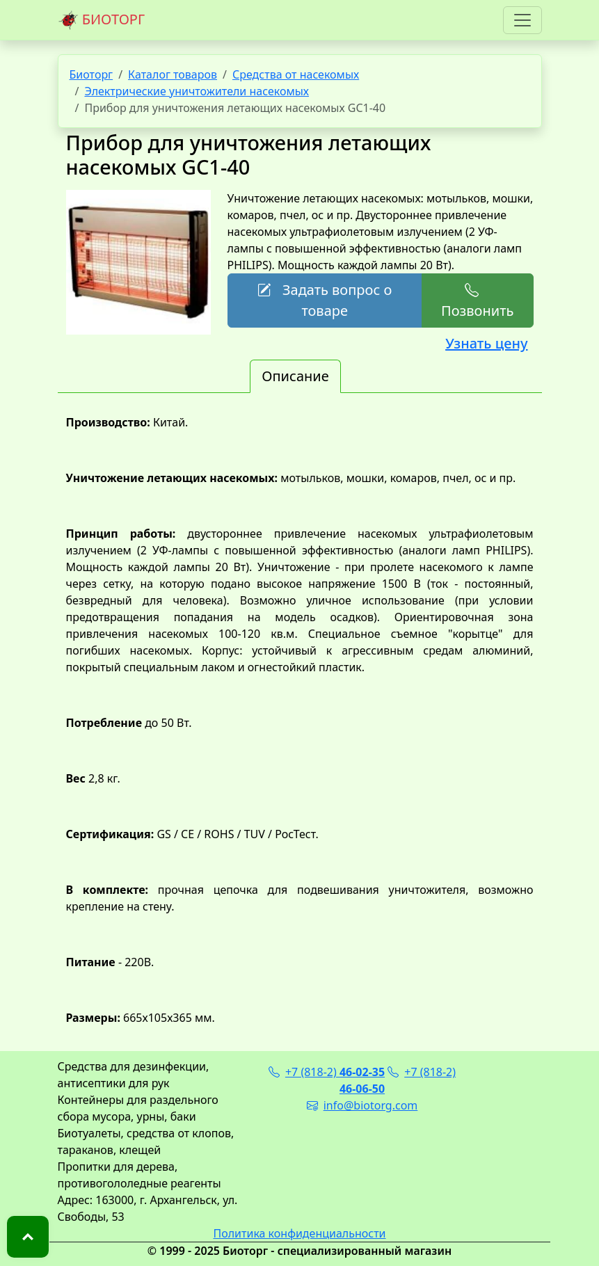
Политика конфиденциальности (299, 1233)
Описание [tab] (295, 376)
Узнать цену (486, 343)
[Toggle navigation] (522, 20)
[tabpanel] (300, 720)
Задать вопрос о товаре (324, 300)
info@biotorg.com (362, 1105)
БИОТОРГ (101, 20)
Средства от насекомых (295, 74)
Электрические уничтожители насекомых (196, 91)
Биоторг (91, 74)
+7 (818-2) (327, 1072)
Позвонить (477, 300)
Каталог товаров (172, 74)
